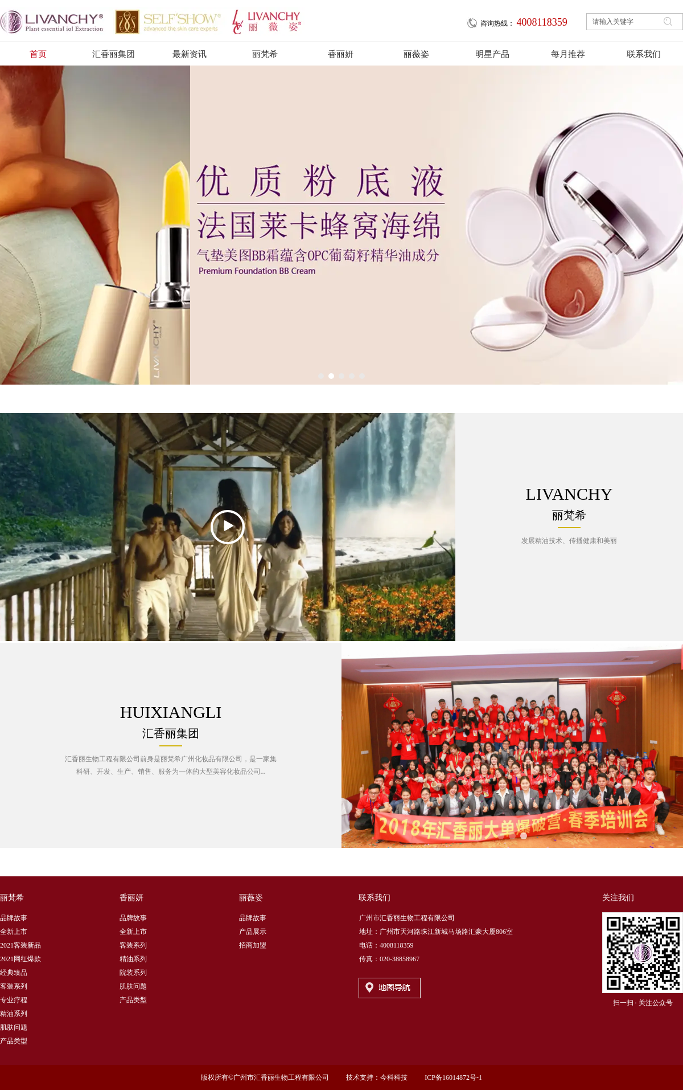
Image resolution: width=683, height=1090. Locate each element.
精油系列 (13, 1014)
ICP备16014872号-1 (453, 1077)
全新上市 (13, 932)
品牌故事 (13, 918)
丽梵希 (12, 897)
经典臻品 (13, 973)
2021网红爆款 (20, 959)
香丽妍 (131, 897)
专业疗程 (13, 1000)
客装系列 (13, 986)
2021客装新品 (20, 945)
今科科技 (394, 1077)
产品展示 (252, 932)
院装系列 (133, 973)
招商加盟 (252, 945)
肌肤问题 (13, 1027)
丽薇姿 (251, 897)
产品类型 (13, 1041)
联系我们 (374, 897)
